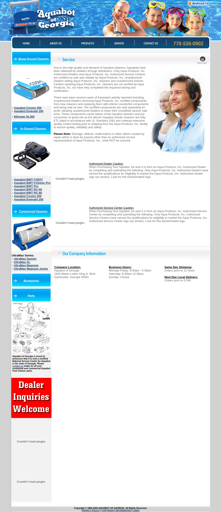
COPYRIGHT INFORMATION (116, 510)
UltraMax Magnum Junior (31, 268)
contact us (17, 366)
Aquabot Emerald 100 (28, 111)
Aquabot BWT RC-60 (28, 192)
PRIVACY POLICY (91, 510)
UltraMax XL (22, 262)
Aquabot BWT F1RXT (28, 179)
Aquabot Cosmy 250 (28, 107)
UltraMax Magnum (26, 265)
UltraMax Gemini (25, 258)
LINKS (136, 510)
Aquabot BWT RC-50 (28, 189)
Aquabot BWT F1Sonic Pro (32, 182)
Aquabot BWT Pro (26, 186)
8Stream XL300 (24, 116)
